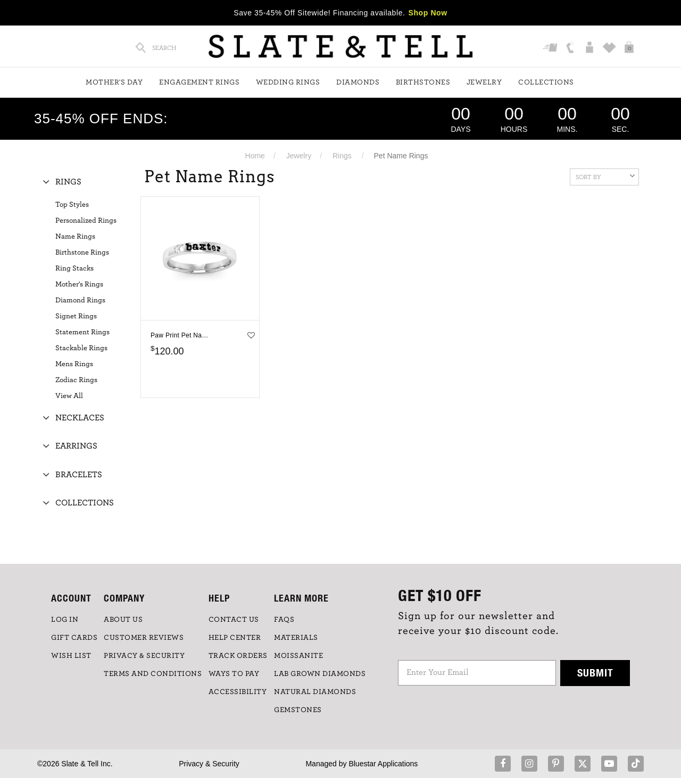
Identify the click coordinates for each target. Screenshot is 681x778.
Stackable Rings (81, 348)
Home (255, 155)
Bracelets (78, 474)
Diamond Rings (80, 300)
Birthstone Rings (82, 252)
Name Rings (75, 236)
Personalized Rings (86, 220)
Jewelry (484, 82)
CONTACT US (234, 619)
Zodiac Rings (76, 380)
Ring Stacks (74, 268)
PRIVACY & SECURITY (144, 655)
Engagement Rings (199, 82)
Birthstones (423, 82)
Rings (342, 155)
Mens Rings (74, 364)
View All (69, 396)
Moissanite (298, 655)
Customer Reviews (144, 637)
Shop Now (428, 13)
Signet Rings (76, 316)
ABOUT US (123, 619)
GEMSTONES (298, 710)
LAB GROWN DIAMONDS (320, 674)
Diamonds (357, 82)
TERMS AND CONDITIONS (153, 674)
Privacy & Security (209, 763)
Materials (296, 637)
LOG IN (64, 619)
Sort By (605, 176)
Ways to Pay (234, 674)
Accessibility (238, 692)
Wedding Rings (288, 82)
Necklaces (79, 417)
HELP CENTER (235, 637)
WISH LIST (71, 655)
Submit (595, 672)
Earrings (76, 446)
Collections (546, 82)
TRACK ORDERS (238, 655)
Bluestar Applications (383, 763)
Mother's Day (114, 82)
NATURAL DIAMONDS (315, 692)
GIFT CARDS (74, 637)
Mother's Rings (79, 284)
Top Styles (72, 204)
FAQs (284, 619)
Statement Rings (82, 332)
